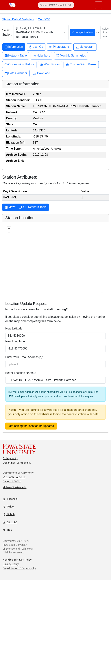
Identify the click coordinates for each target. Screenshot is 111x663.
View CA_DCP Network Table (26, 207)
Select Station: (7, 32)
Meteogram (85, 46)
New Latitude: (14, 328)
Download (41, 73)
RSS (7, 530)
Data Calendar (16, 73)
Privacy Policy (11, 564)
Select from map (105, 32)
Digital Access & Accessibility (19, 568)
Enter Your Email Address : (24, 357)
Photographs (59, 46)
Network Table (16, 55)
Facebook (10, 499)
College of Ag (10, 458)
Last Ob (36, 46)
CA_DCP (44, 19)
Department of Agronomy (17, 462)
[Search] (56, 5)
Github (8, 514)
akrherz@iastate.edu (14, 487)
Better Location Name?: (20, 372)
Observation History (19, 64)
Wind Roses (50, 64)
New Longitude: (15, 341)
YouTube (10, 522)
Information (14, 46)
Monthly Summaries (71, 55)
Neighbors (41, 55)
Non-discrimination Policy (17, 559)
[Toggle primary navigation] (98, 5)
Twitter (8, 506)
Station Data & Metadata (18, 19)
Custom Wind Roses (81, 64)
